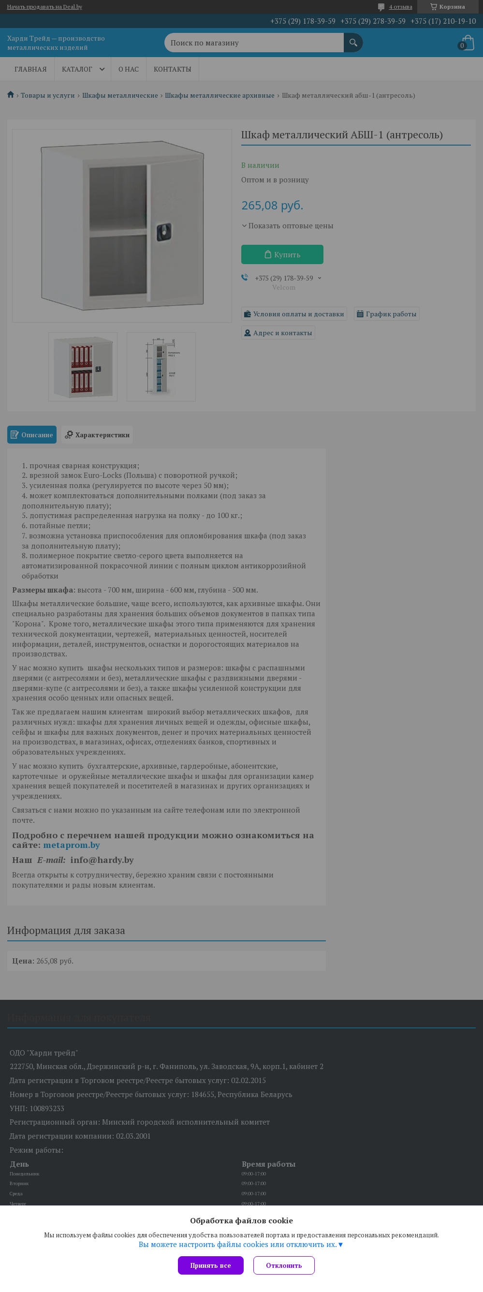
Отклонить (284, 1265)
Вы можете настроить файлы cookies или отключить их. (238, 1244)
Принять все (210, 1265)
